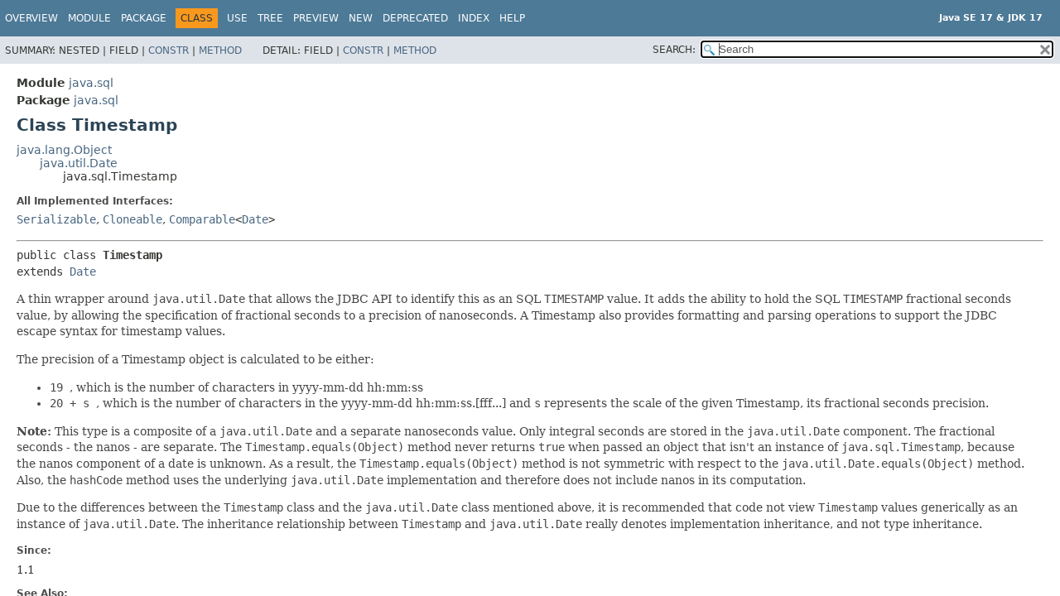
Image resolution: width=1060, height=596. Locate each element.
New (361, 18)
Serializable (56, 219)
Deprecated (415, 18)
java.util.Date (79, 163)
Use (237, 18)
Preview (316, 18)
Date (255, 219)
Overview (31, 18)
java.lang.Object (64, 149)
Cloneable (132, 219)
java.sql (91, 82)
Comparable (202, 219)
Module (89, 18)
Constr (168, 50)
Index (473, 18)
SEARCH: (674, 49)
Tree (270, 18)
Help (512, 18)
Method (220, 50)
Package (143, 18)
